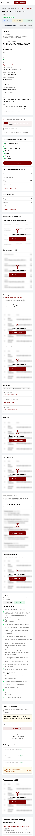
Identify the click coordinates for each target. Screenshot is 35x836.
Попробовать (17, 163)
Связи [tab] (30, 25)
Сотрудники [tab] (22, 25)
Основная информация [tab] (9, 26)
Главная (4, 8)
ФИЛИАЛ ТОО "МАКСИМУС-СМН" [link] (26, 8)
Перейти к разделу (9, 188)
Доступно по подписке (10, 394)
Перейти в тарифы (17, 239)
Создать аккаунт (20, 2)
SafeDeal (5, 2)
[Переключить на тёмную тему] (28, 2)
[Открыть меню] (32, 2)
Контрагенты (12, 8)
